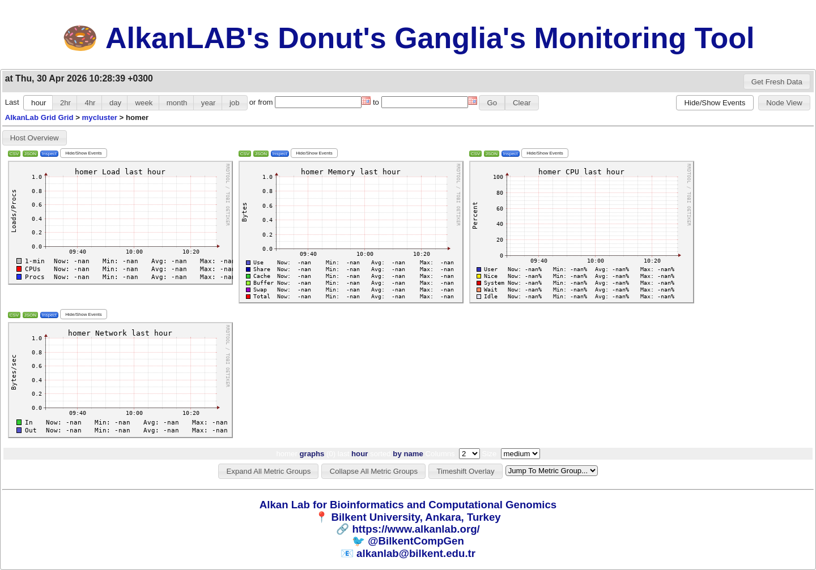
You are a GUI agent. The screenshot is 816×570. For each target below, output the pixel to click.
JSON (30, 153)
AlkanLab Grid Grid (39, 117)
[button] (777, 81)
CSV (14, 153)
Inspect (49, 153)
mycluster (99, 117)
